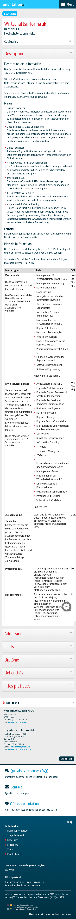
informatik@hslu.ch (20, 746)
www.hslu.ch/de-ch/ (17, 722)
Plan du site (34, 914)
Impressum (66, 914)
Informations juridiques (50, 914)
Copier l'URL (66, 758)
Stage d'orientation (16, 835)
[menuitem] (70, 822)
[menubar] (67, 4)
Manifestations (14, 854)
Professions (12, 840)
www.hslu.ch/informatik (19, 749)
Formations (12, 844)
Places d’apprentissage (18, 830)
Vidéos (10, 849)
